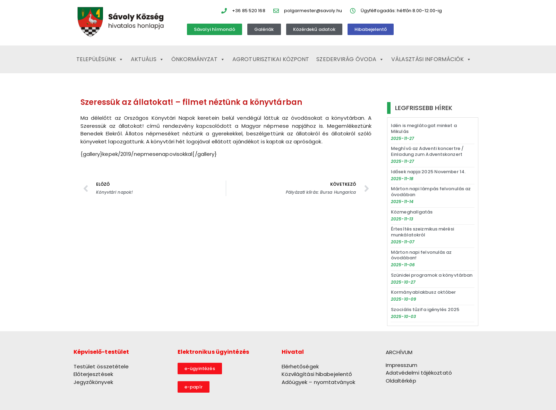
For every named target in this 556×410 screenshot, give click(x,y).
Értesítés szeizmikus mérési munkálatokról (422, 232)
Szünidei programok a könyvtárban (431, 275)
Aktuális (147, 59)
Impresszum (402, 365)
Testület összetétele (101, 366)
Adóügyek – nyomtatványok (318, 382)
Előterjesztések (93, 374)
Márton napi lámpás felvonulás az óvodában (431, 191)
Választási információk (431, 59)
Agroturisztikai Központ (270, 59)
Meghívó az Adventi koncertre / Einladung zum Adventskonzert (427, 151)
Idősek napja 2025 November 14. (428, 171)
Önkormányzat (198, 59)
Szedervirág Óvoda (350, 59)
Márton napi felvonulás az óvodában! (421, 255)
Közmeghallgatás (412, 212)
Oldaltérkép (401, 380)
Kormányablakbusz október (423, 292)
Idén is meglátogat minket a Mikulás (424, 128)
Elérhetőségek (300, 366)
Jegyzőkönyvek (93, 382)
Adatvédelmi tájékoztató (419, 372)
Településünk (99, 59)
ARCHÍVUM (399, 352)
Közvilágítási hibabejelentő (317, 374)
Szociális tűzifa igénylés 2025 (425, 309)
